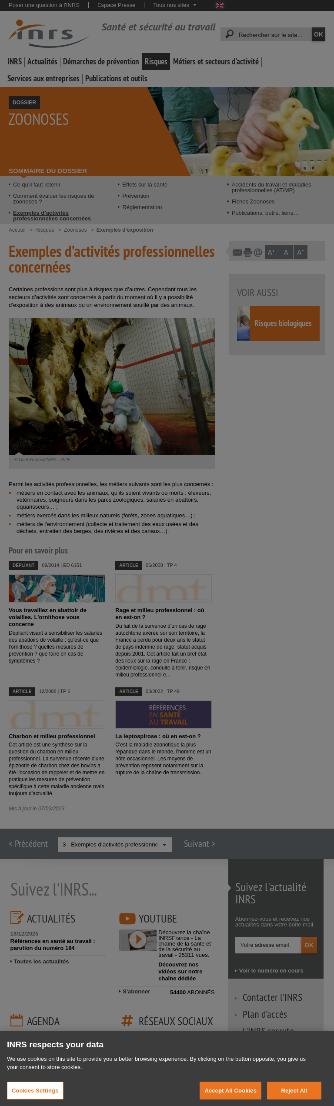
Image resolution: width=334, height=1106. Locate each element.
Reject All (294, 1096)
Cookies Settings (35, 1096)
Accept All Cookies (230, 1096)
